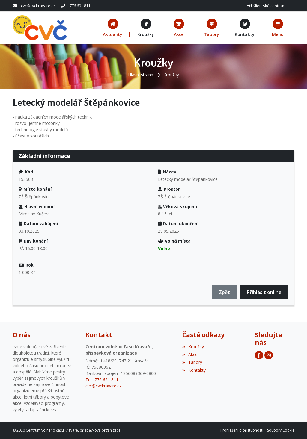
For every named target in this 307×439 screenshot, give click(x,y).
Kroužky (171, 75)
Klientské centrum (269, 5)
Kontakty (194, 370)
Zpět (224, 292)
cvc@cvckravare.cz (38, 5)
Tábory (192, 362)
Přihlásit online (264, 292)
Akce (190, 354)
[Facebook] (259, 355)
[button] (277, 28)
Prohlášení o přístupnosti (241, 430)
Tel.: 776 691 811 (101, 379)
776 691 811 (80, 5)
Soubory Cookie (280, 430)
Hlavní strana (140, 75)
